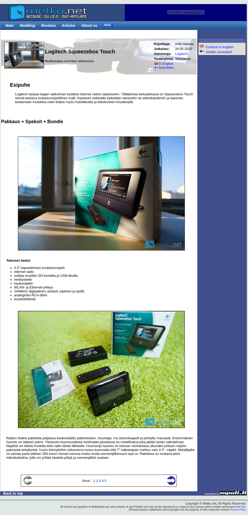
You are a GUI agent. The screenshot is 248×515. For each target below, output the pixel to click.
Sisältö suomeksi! (216, 52)
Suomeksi (164, 68)
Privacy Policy (238, 509)
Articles (68, 25)
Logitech (181, 54)
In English (164, 64)
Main (9, 25)
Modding (27, 25)
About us (89, 25)
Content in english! (217, 47)
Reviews (48, 25)
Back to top (13, 493)
